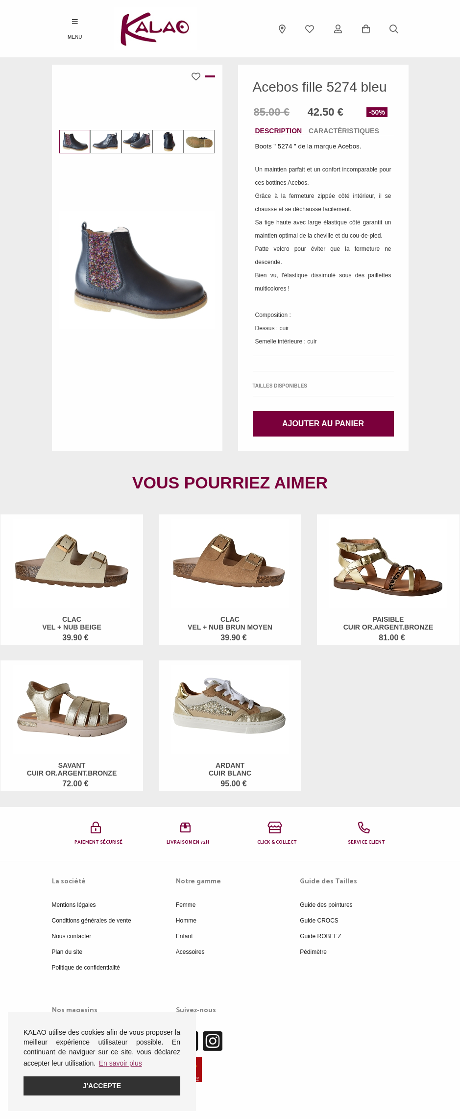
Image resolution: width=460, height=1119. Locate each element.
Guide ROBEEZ (320, 936)
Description (278, 131)
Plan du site (67, 952)
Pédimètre (313, 952)
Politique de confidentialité (86, 967)
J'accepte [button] (102, 1086)
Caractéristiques (344, 131)
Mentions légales (74, 904)
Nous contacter (72, 936)
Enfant (184, 936)
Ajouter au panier (323, 423)
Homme (186, 920)
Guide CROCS (319, 920)
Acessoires (190, 952)
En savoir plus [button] (120, 1063)
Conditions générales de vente (91, 920)
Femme (186, 904)
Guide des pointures (326, 904)
